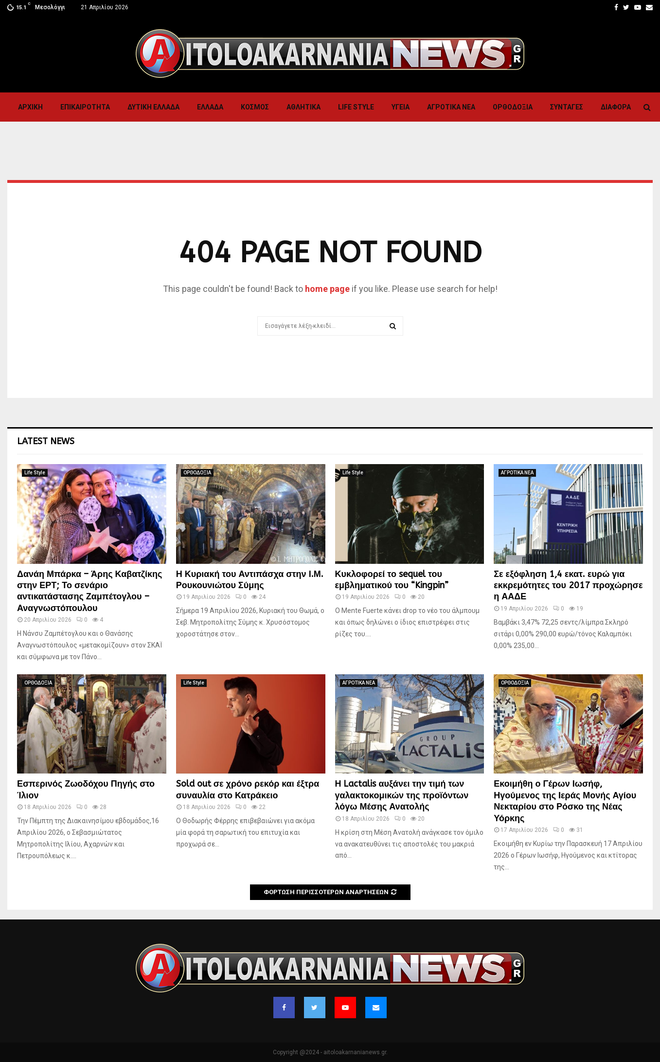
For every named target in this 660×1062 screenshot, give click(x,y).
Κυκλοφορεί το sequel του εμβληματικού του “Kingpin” (392, 580)
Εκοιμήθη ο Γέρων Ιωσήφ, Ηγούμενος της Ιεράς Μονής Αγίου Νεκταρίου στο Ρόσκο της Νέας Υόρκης (565, 800)
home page (327, 289)
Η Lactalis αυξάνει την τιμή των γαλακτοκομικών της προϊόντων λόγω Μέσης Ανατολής (402, 795)
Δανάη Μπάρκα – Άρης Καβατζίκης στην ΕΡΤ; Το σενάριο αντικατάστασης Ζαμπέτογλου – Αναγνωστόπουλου (89, 591)
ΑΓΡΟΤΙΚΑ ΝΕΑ (451, 107)
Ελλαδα (210, 107)
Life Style (356, 107)
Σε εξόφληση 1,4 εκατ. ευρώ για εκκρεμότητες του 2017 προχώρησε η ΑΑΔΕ (568, 585)
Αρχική (30, 107)
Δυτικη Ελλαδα (153, 107)
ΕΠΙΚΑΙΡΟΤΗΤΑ (85, 107)
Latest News (45, 441)
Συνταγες (566, 107)
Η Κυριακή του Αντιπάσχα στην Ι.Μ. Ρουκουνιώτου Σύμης (249, 580)
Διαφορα (616, 107)
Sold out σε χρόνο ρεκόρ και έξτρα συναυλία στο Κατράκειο (247, 789)
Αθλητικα (303, 107)
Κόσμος (255, 107)
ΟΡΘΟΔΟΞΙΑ (513, 107)
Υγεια (401, 107)
